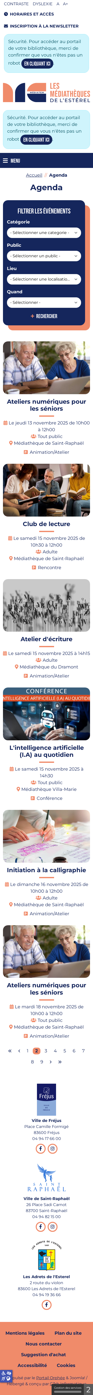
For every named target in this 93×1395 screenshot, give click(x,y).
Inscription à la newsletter (41, 26)
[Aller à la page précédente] (19, 1051)
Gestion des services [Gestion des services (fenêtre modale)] (67, 1389)
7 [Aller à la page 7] (83, 1051)
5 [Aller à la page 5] (64, 1051)
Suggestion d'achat (43, 1354)
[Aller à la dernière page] (60, 1062)
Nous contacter (44, 1344)
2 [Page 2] (36, 1051)
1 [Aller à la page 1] (28, 1051)
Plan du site (68, 1333)
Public (14, 245)
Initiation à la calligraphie (46, 870)
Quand (14, 292)
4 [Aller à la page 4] (55, 1051)
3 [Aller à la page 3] (46, 1051)
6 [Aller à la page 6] (74, 1051)
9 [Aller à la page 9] (41, 1062)
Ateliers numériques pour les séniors (46, 405)
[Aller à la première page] (10, 1051)
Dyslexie (43, 4)
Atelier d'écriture (46, 639)
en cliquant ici (37, 64)
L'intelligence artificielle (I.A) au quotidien (46, 751)
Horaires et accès (29, 14)
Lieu (12, 268)
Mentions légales (25, 1333)
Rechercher (46, 316)
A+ (65, 4)
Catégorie (18, 222)
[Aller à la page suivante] (50, 1062)
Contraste (16, 4)
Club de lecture (46, 524)
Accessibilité (32, 1365)
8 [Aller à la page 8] (32, 1062)
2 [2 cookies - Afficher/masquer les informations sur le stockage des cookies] (88, 1389)
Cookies (66, 1365)
